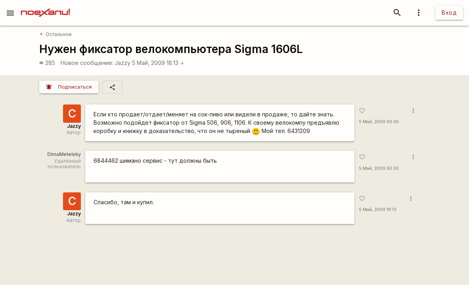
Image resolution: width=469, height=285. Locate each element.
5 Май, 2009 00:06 (379, 121)
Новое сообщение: (87, 62)
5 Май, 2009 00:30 (379, 168)
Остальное (55, 34)
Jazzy (122, 62)
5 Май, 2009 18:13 (158, 62)
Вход (449, 12)
